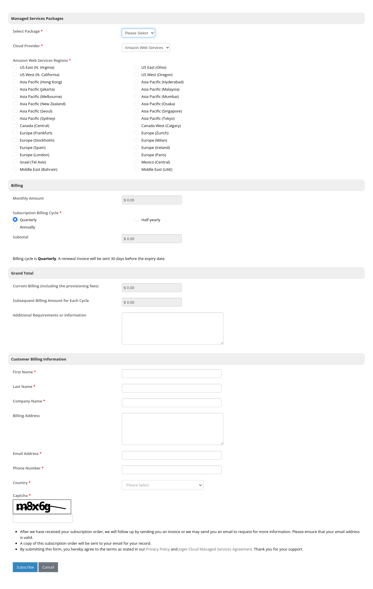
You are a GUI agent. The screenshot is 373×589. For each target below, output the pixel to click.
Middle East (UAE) (153, 169)
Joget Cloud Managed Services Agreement (215, 549)
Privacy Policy (158, 549)
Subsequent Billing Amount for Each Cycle (51, 300)
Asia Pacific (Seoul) (32, 111)
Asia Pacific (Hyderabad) (159, 82)
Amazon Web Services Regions (42, 60)
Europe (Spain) (29, 147)
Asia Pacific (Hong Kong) (37, 82)
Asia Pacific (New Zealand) (39, 103)
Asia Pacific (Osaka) (154, 103)
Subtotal (20, 237)
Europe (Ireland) (152, 147)
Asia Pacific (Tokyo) (154, 118)
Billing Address (26, 415)
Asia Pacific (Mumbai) (156, 96)
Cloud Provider (28, 45)
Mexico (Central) (152, 162)
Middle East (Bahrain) (35, 169)
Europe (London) (31, 154)
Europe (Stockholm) (33, 140)
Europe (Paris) (150, 154)
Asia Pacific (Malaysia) (156, 89)
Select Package (28, 31)
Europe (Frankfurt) (32, 133)
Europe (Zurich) (151, 133)
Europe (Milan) (150, 140)
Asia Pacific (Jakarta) (34, 89)
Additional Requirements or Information (49, 315)
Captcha (22, 495)
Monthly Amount (28, 198)
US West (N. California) (36, 74)
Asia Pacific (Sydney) (34, 118)
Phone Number (28, 468)
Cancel (48, 567)
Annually (24, 227)
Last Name (24, 386)
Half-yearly (147, 219)
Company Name (29, 401)
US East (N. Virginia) (33, 67)
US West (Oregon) (153, 74)
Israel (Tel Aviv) (29, 162)
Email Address (27, 453)
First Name (24, 372)
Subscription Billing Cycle (37, 212)
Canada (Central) (31, 125)
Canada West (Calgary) (157, 125)
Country (22, 482)
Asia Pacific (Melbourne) (37, 96)
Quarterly (25, 219)
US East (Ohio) (150, 67)
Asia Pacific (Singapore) (158, 111)
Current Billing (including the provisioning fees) (55, 286)
